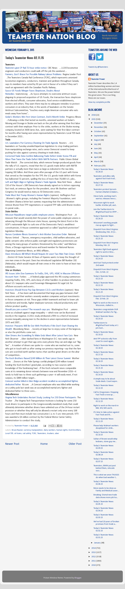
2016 (93, 115)
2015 (93, 119)
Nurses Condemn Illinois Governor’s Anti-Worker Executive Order (36, 234)
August (97, 140)
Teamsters (41, 433)
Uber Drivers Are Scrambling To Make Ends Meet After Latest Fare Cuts (39, 335)
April (96, 157)
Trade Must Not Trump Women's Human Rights (27, 195)
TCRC (34, 433)
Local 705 (9, 433)
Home (44, 444)
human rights (62, 430)
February (98, 166)
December (98, 123)
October (98, 131)
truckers (50, 433)
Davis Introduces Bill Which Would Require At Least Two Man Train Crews (40, 254)
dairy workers (49, 430)
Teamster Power (98, 79)
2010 (93, 565)
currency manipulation (33, 430)
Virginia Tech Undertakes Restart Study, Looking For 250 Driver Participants (40, 397)
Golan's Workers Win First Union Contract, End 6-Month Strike (35, 117)
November (99, 127)
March (97, 161)
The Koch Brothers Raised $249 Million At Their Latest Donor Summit (38, 358)
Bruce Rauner (17, 430)
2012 (93, 557)
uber (57, 433)
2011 (93, 561)
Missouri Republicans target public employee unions (29, 215)
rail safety (27, 433)
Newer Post (12, 444)
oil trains (18, 433)
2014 (93, 548)
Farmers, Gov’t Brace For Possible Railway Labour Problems (33, 74)
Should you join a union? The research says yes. (27, 309)
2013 (93, 552)
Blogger (78, 578)
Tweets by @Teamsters (98, 67)
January (97, 543)
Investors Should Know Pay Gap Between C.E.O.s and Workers (34, 290)
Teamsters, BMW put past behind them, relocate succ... (105, 468)
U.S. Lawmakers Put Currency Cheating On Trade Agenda (31, 143)
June (96, 149)
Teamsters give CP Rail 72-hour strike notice (26, 68)
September (99, 136)
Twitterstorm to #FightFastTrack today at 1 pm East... (106, 325)
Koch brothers (75, 430)
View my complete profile (99, 102)
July (96, 144)
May (96, 153)
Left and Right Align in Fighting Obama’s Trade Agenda (30, 182)
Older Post (75, 444)
